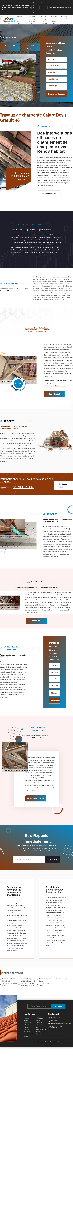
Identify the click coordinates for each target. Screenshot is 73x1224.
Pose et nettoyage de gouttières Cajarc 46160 (28, 980)
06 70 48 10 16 (41, 8)
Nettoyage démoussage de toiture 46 (28, 1022)
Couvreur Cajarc (62, 979)
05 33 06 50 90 (33, 8)
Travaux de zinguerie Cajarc (45, 980)
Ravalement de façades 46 (64, 19)
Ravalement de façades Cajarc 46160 (9, 980)
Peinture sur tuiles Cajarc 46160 (9, 984)
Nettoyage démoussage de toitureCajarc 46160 (28, 984)
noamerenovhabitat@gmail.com (60, 8)
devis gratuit (54, 394)
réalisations (10, 45)
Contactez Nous (31, 47)
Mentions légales (57, 1042)
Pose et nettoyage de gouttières (28, 1029)
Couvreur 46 (27, 1018)
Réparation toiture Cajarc (44, 984)
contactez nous (49, 194)
